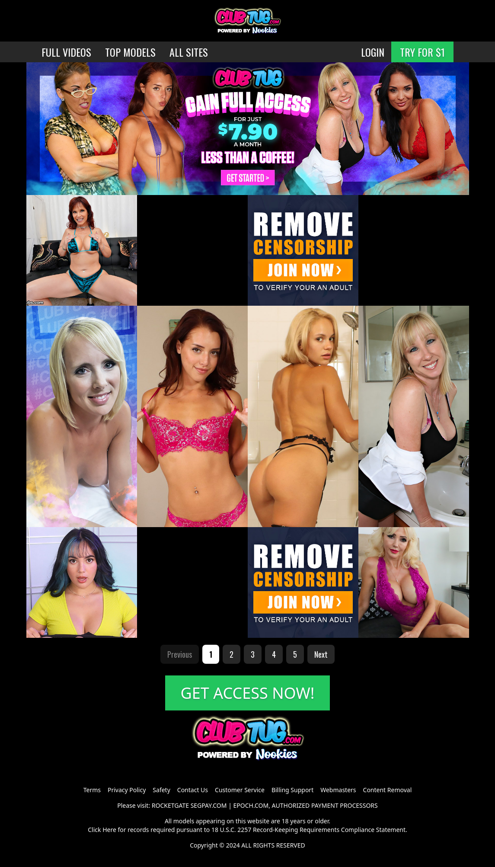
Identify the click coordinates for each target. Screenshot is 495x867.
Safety (161, 790)
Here (109, 829)
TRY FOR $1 (422, 52)
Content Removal (387, 790)
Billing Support (292, 790)
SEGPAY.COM (209, 805)
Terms (92, 790)
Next (321, 654)
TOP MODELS (130, 52)
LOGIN (372, 52)
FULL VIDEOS (66, 52)
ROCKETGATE (170, 805)
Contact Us (192, 790)
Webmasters (338, 790)
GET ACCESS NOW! (248, 693)
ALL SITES (188, 52)
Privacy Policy (127, 790)
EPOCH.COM (251, 805)
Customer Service (240, 790)
